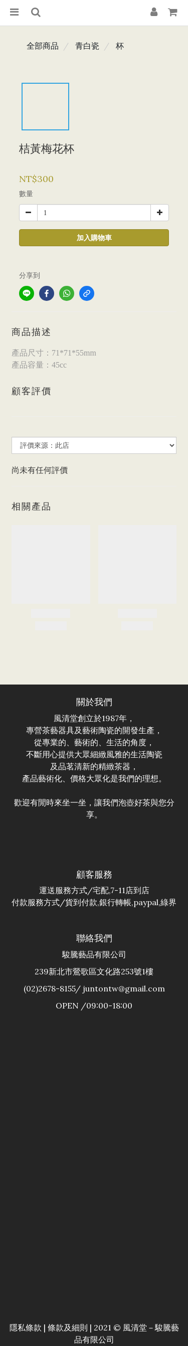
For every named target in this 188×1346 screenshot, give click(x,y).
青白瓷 (87, 46)
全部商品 (43, 46)
